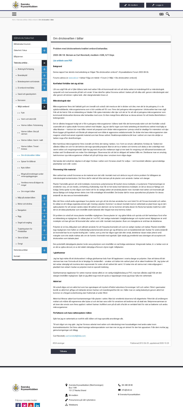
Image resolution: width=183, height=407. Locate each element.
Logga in (157, 5)
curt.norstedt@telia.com (75, 336)
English (162, 13)
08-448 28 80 (125, 385)
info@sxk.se (125, 390)
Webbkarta (71, 405)
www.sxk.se (73, 78)
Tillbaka (63, 351)
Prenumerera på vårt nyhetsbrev (80, 400)
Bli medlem (131, 5)
